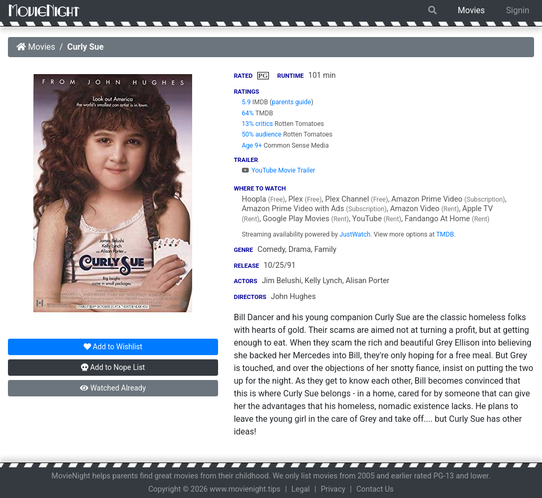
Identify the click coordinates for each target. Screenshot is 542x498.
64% (248, 113)
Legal (301, 489)
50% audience (262, 134)
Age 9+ (252, 145)
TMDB (445, 234)
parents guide (291, 102)
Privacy (333, 489)
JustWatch (354, 234)
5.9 (246, 102)
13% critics (257, 124)
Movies (471, 10)
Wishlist (113, 346)
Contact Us (375, 489)
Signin (517, 10)
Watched (113, 388)
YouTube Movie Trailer (278, 170)
